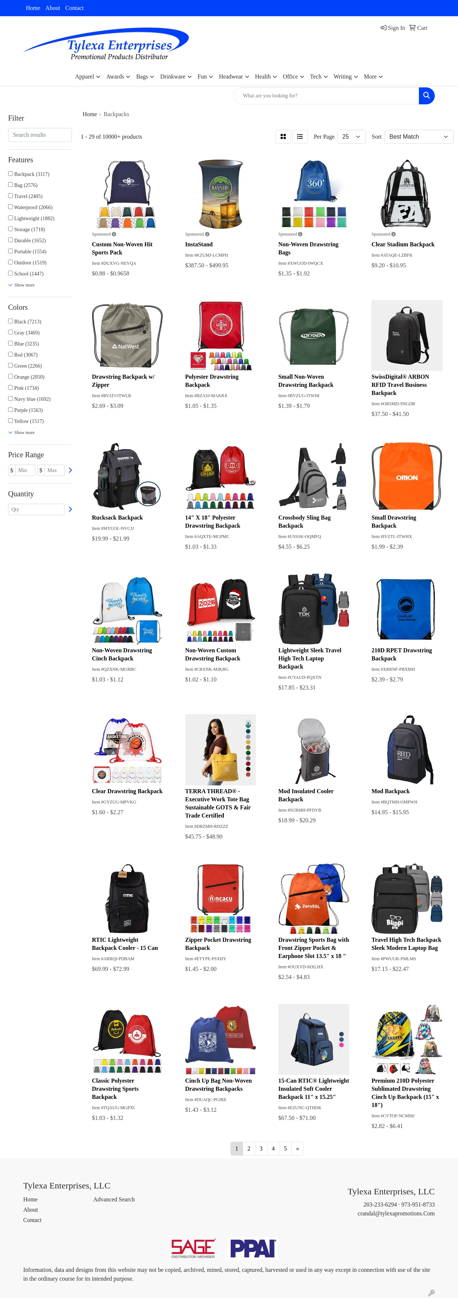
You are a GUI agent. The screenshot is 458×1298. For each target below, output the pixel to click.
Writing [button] (343, 76)
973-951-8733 (418, 1204)
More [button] (370, 76)
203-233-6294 (380, 1204)
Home (33, 8)
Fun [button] (202, 76)
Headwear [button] (231, 76)
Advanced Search (114, 1199)
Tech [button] (316, 76)
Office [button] (290, 76)
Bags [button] (142, 76)
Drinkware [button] (172, 76)
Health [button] (263, 76)
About (52, 8)
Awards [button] (115, 76)
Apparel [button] (84, 76)
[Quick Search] (326, 95)
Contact (74, 8)
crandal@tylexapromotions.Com (396, 1213)
